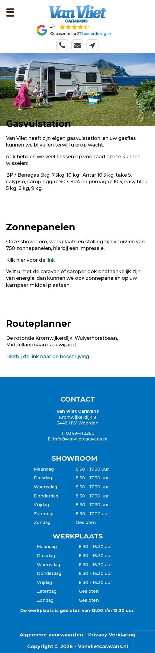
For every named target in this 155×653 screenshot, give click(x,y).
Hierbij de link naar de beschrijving (47, 356)
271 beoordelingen (94, 33)
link (51, 260)
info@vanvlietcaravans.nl (80, 439)
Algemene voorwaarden (51, 635)
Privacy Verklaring (112, 635)
